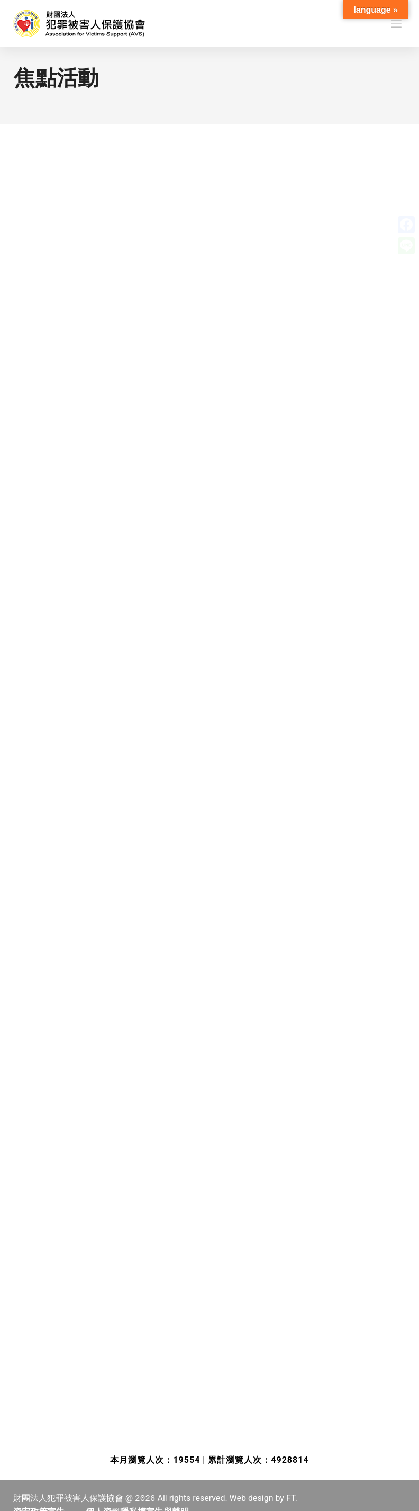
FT (290, 1498)
